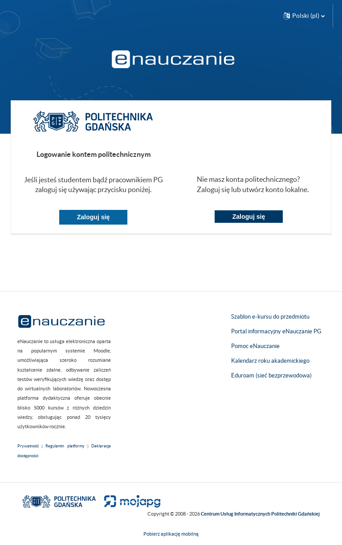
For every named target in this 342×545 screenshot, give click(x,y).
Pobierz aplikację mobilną (171, 534)
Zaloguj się (93, 217)
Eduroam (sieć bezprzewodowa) (271, 375)
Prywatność (28, 446)
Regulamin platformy (64, 446)
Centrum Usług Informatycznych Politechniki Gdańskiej (260, 513)
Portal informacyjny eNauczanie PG (276, 331)
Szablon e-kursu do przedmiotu (270, 316)
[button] (304, 15)
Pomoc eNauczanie (255, 346)
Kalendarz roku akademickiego (270, 360)
